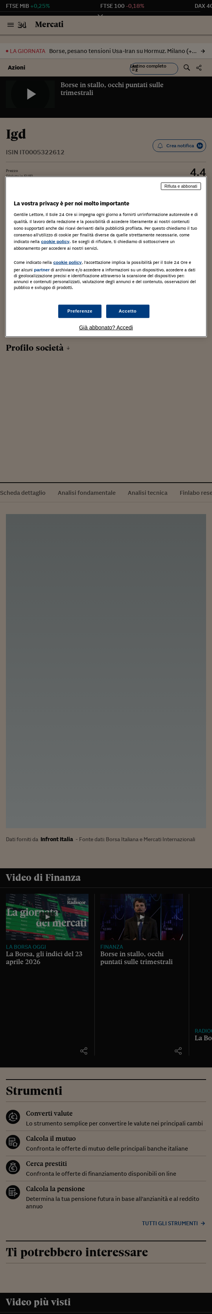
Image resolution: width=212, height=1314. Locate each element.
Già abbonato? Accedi (106, 327)
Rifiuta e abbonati (180, 186)
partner (42, 269)
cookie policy (55, 241)
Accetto (128, 311)
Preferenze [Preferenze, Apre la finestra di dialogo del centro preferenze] (79, 311)
